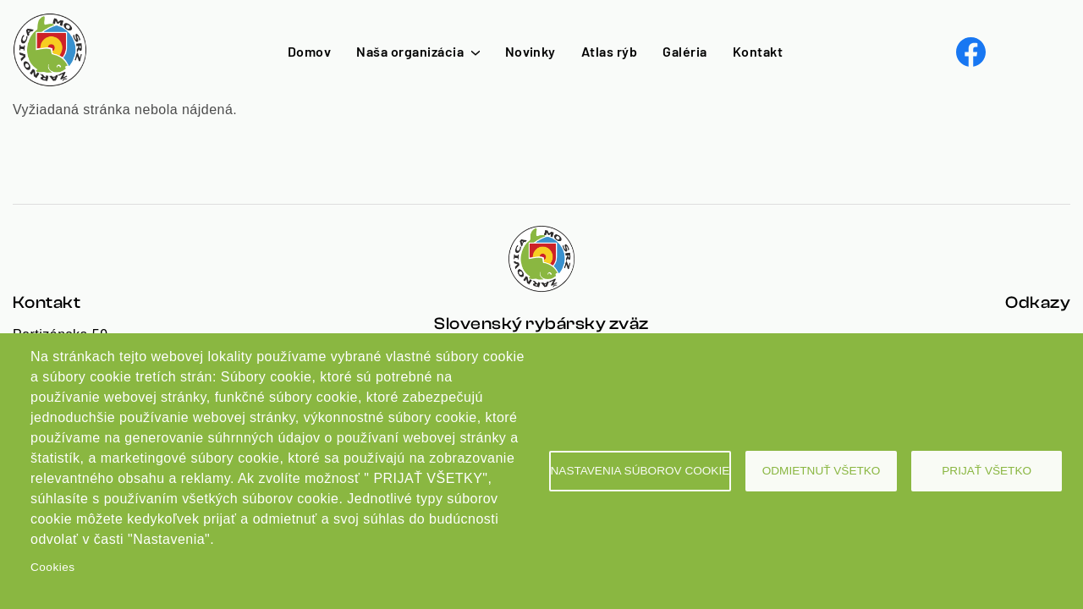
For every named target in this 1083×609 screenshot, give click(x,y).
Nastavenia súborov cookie (640, 470)
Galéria (684, 51)
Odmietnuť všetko (821, 470)
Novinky (530, 51)
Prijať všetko (986, 470)
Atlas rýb (609, 51)
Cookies (52, 567)
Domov (309, 51)
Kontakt (758, 51)
